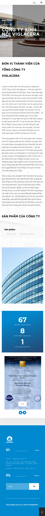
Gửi (34, 486)
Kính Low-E (11, 234)
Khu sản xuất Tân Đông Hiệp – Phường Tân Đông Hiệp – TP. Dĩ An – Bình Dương (22, 463)
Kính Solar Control (27, 234)
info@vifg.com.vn (19, 458)
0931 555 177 (19, 468)
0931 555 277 (30, 468)
